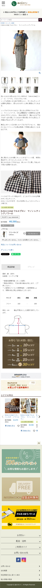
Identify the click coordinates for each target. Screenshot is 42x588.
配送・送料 (21, 541)
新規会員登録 (32, 12)
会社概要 (4, 570)
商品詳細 (11, 267)
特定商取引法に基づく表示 (10, 575)
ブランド (31, 267)
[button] (2, 416)
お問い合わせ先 (21, 553)
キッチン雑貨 (10, 23)
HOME (3, 23)
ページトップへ (39, 443)
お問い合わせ (5, 566)
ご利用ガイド (21, 547)
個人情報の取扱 (6, 579)
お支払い (21, 535)
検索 (40, 19)
